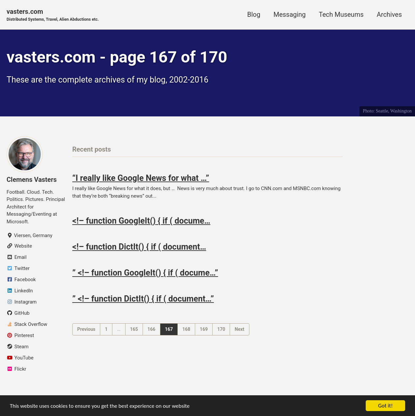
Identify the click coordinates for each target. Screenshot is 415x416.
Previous (86, 329)
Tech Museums (341, 14)
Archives (389, 14)
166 (151, 329)
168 (186, 329)
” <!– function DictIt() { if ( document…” (143, 299)
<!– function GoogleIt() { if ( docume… (141, 221)
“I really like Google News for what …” (140, 178)
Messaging (289, 14)
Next (239, 329)
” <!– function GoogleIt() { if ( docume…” (145, 273)
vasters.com (53, 15)
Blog (253, 14)
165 (134, 329)
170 (221, 329)
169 (204, 329)
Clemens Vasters (32, 180)
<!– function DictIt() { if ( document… (139, 247)
